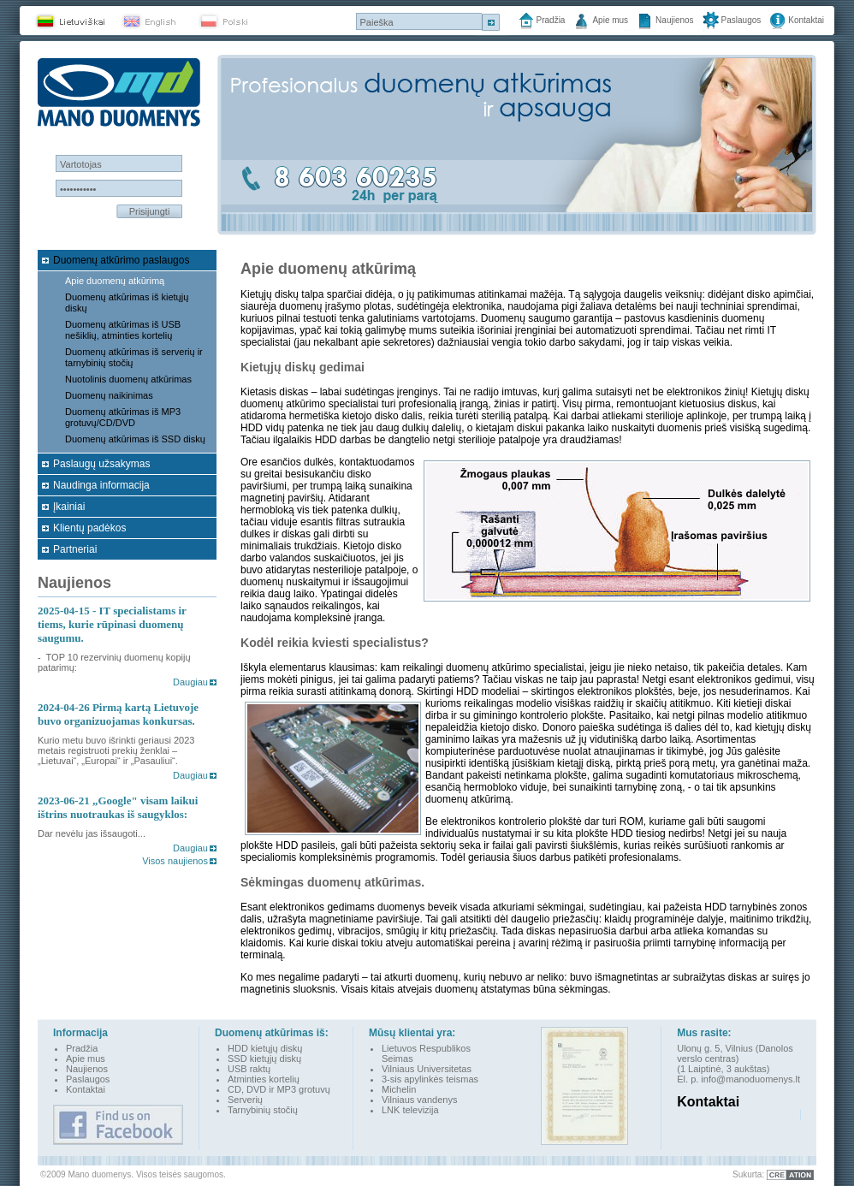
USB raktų (249, 1069)
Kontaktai (806, 20)
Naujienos (674, 20)
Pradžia (551, 20)
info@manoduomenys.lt (750, 1079)
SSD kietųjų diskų (264, 1058)
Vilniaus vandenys (419, 1099)
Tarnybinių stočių (263, 1110)
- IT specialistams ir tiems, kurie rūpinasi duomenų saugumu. (112, 624)
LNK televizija (410, 1110)
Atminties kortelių (263, 1079)
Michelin (399, 1089)
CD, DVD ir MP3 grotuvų (279, 1089)
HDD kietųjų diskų (265, 1048)
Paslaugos (741, 20)
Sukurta (747, 1174)
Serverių (245, 1099)
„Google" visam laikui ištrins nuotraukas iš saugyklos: (118, 807)
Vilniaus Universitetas (426, 1069)
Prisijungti (149, 211)
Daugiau (190, 682)
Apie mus (610, 20)
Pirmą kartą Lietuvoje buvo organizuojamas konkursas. (118, 714)
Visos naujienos (175, 861)
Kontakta (84, 1089)
